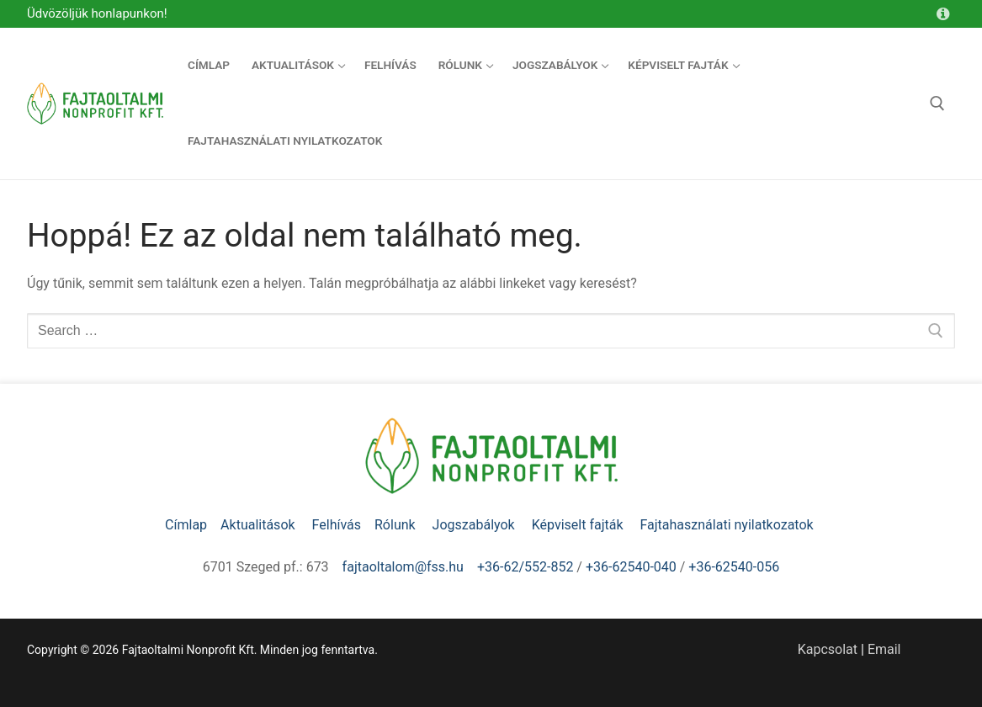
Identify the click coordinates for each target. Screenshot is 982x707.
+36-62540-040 (631, 567)
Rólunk (396, 525)
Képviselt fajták (579, 525)
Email (884, 649)
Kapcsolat (827, 649)
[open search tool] (937, 103)
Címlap (186, 525)
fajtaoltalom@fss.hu (403, 567)
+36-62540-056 (733, 567)
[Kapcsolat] (942, 14)
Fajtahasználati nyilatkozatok (727, 525)
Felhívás (336, 525)
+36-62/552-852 (525, 567)
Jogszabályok (475, 525)
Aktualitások (259, 525)
